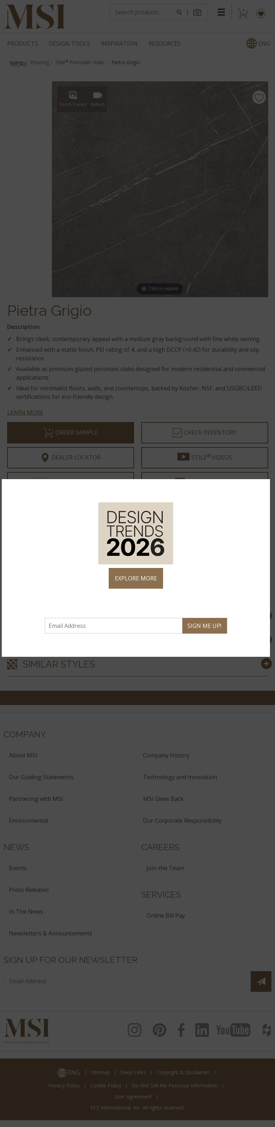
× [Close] (261, 488)
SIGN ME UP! (204, 626)
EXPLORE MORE (136, 578)
